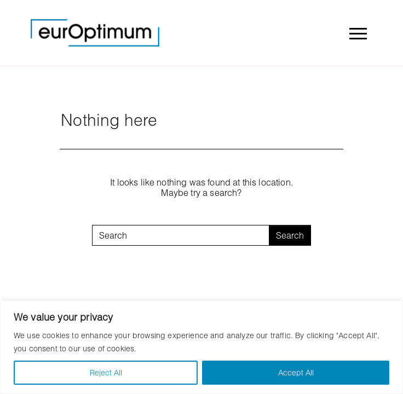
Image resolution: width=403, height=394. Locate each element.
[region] (201, 347)
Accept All (296, 372)
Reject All (106, 372)
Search (290, 235)
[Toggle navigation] (357, 32)
